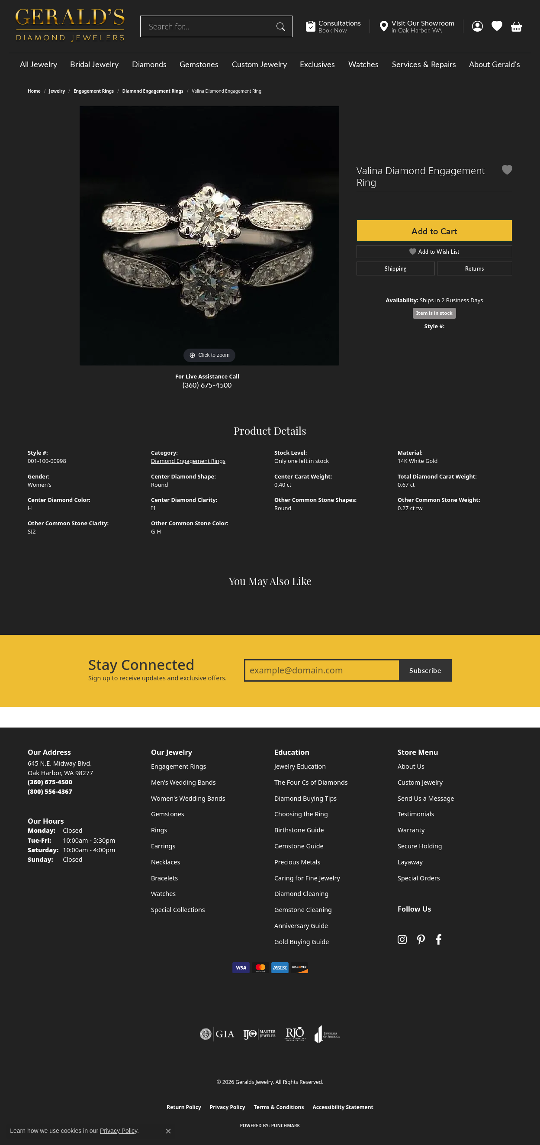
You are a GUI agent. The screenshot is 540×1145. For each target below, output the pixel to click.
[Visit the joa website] (327, 1034)
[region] (209, 235)
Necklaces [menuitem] (165, 862)
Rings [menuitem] (159, 830)
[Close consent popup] (168, 1131)
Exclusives (317, 64)
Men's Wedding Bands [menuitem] (183, 782)
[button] (477, 26)
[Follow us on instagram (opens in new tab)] (402, 939)
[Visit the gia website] (217, 1034)
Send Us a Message (426, 798)
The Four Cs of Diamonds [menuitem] (311, 782)
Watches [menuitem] (163, 893)
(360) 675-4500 (207, 384)
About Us (411, 766)
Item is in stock (434, 313)
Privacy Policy (227, 1107)
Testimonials (416, 814)
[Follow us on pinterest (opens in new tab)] (421, 939)
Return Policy (184, 1107)
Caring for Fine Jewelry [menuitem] (307, 878)
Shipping (395, 268)
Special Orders (419, 878)
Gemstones (199, 64)
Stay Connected (141, 664)
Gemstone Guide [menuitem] (299, 846)
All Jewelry (38, 64)
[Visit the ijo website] (259, 1034)
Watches (363, 64)
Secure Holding (420, 846)
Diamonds (149, 64)
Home (34, 91)
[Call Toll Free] (50, 791)
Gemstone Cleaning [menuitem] (303, 910)
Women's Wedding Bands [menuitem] (188, 798)
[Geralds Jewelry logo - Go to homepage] (70, 26)
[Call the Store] (50, 782)
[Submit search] (282, 26)
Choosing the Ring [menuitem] (301, 814)
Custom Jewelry (259, 64)
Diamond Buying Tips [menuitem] (305, 798)
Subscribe (425, 670)
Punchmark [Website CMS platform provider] (285, 1125)
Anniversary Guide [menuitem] (301, 926)
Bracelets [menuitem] (164, 878)
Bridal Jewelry (94, 64)
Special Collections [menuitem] (178, 910)
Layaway (410, 862)
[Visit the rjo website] (295, 1034)
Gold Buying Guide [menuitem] (301, 942)
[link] (337, 26)
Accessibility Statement (342, 1107)
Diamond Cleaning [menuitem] (301, 893)
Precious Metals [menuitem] (297, 862)
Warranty (411, 830)
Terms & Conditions (279, 1107)
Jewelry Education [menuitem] (300, 766)
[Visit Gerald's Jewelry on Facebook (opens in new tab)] (438, 939)
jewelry (57, 91)
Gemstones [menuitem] (167, 814)
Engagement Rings (94, 91)
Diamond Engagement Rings (152, 91)
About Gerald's (494, 64)
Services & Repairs (424, 64)
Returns (474, 268)
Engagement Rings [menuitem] (178, 766)
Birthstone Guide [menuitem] (299, 830)
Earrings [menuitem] (163, 846)
